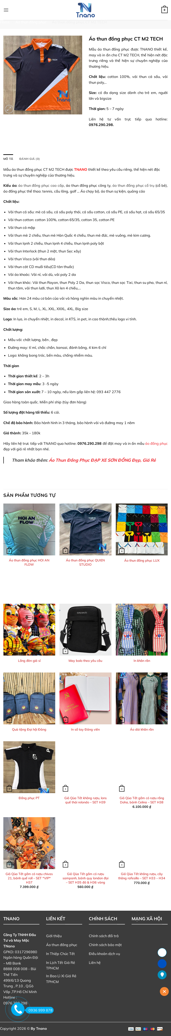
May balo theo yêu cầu (85, 661)
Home (5, 22)
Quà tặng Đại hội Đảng (29, 729)
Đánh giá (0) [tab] (29, 158)
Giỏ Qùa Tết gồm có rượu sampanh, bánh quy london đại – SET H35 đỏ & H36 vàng (85, 878)
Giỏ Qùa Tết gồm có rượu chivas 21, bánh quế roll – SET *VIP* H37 (29, 878)
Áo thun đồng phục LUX (141, 561)
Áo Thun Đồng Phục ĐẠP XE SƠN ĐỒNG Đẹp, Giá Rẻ (102, 460)
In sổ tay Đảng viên (85, 729)
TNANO (80, 169)
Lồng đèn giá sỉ (29, 661)
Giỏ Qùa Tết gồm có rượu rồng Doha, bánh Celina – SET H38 (142, 800)
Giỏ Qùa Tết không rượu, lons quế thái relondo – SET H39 (85, 800)
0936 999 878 (39, 1010)
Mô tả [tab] (8, 158)
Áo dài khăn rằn (142, 729)
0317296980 (26, 952)
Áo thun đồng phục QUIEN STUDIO (85, 562)
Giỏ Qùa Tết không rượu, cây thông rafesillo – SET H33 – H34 (141, 876)
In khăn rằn (142, 661)
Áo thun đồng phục (31, 22)
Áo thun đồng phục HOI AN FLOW (29, 562)
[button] (6, 9)
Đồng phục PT (29, 798)
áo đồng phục (156, 443)
